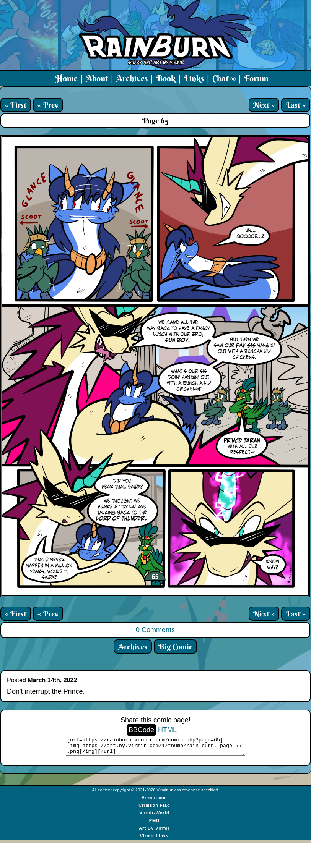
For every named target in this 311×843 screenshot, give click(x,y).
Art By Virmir (154, 831)
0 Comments (155, 630)
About (97, 78)
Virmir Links (154, 839)
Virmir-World (154, 816)
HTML (167, 730)
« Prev (48, 105)
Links (194, 78)
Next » (264, 105)
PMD (154, 824)
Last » (296, 105)
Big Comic (175, 646)
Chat (224, 78)
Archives (132, 78)
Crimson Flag (154, 808)
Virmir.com (154, 801)
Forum (256, 78)
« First (15, 105)
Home (66, 78)
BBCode (141, 730)
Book (166, 78)
